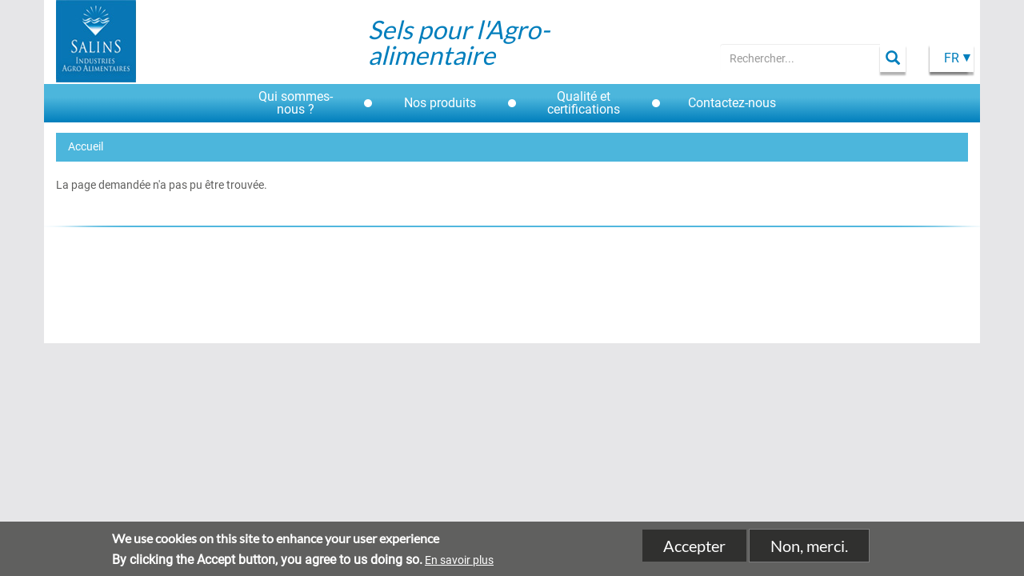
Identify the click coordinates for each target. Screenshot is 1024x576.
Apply (893, 58)
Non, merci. (809, 548)
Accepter (694, 548)
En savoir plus (459, 564)
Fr (951, 58)
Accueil (85, 146)
